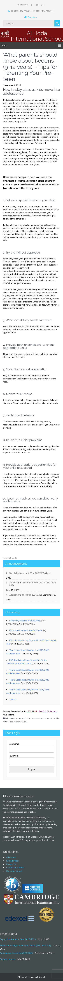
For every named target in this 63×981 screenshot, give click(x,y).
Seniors (52, 711)
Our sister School (14, 871)
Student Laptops (7, 959)
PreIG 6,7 (43, 711)
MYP (35, 711)
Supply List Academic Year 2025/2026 (27, 573)
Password (13, 756)
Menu (4, 45)
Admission (11, 857)
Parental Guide (10, 557)
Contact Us (11, 864)
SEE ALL (13, 699)
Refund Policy (12, 860)
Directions (32, 17)
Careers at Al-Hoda (15, 867)
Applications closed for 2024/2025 (25, 595)
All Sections (8, 714)
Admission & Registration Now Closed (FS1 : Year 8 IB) (32, 584)
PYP (30, 711)
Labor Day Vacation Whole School (25, 620)
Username (14, 744)
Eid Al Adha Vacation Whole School (25, 630)
